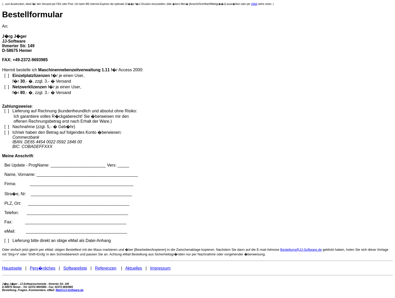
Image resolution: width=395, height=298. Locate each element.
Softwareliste (75, 268)
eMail (254, 4)
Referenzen (105, 268)
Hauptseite (12, 268)
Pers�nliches (42, 268)
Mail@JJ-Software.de (70, 290)
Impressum (160, 268)
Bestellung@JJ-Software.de (301, 250)
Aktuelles (133, 268)
